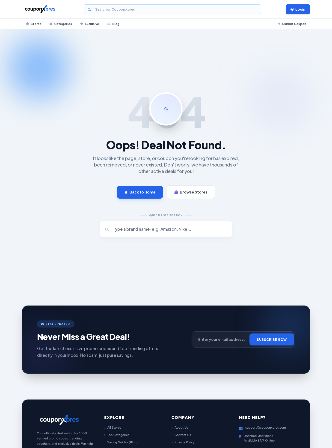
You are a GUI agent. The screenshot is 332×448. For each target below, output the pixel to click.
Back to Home (140, 192)
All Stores (112, 428)
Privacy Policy (183, 442)
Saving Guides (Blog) (121, 442)
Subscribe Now (272, 339)
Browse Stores (191, 192)
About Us (180, 428)
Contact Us (181, 435)
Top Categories (116, 435)
